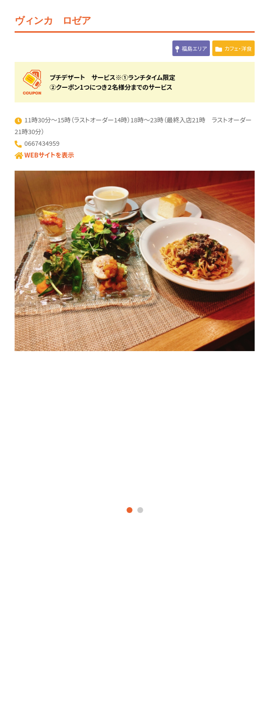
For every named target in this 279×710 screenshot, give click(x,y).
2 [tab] (140, 510)
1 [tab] (129, 510)
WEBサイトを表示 (49, 154)
